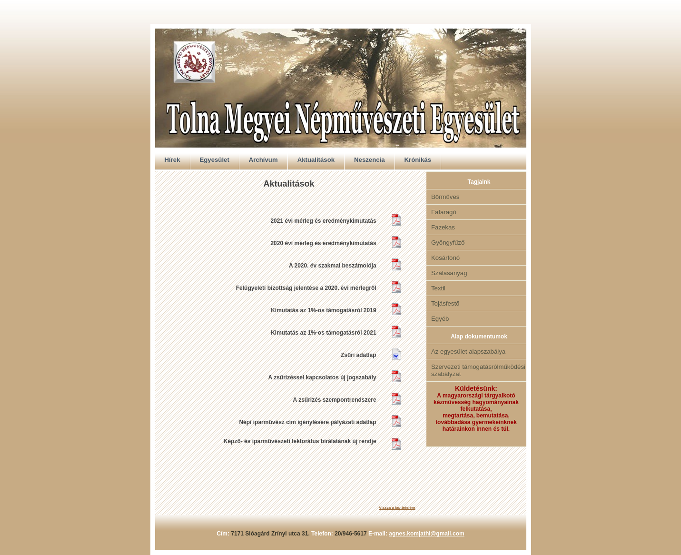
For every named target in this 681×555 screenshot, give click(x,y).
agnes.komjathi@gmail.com (426, 533)
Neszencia (369, 159)
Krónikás (418, 159)
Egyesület (214, 159)
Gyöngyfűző (447, 242)
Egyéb (440, 318)
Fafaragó (443, 212)
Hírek (172, 159)
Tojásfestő (445, 303)
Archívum (263, 159)
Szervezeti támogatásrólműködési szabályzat (478, 370)
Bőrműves (445, 196)
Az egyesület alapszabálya (468, 351)
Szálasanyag (449, 273)
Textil (438, 288)
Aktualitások (316, 159)
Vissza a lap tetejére (397, 507)
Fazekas (443, 227)
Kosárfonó (445, 257)
